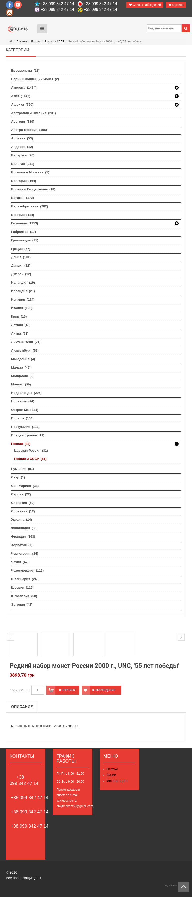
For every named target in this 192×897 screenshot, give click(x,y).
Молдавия (22, 376)
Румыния (22, 469)
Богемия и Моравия (30, 172)
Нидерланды (26, 393)
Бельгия (22, 164)
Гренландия (24, 240)
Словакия (23, 503)
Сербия (21, 494)
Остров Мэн (24, 410)
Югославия (24, 596)
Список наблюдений (145, 5)
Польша (22, 418)
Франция (23, 536)
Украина (21, 519)
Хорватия (21, 545)
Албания (22, 138)
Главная (21, 41)
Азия (20, 96)
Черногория (24, 553)
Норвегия (22, 401)
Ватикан (22, 198)
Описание (22, 706)
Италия (21, 308)
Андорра (22, 147)
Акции (111, 775)
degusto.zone (171, 885)
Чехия (20, 562)
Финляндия (24, 528)
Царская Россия (31, 450)
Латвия (20, 325)
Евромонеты (25, 70)
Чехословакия (27, 570)
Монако (21, 384)
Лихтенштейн (25, 342)
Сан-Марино (25, 486)
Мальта (21, 367)
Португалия (25, 427)
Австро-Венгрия (29, 130)
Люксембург (25, 350)
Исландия (23, 291)
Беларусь (22, 155)
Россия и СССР (54, 41)
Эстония (21, 604)
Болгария (23, 181)
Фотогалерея (117, 781)
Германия (24, 223)
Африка (22, 105)
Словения (23, 511)
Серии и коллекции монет (35, 79)
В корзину (61, 690)
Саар (18, 477)
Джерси (21, 274)
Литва (19, 333)
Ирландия (23, 282)
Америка (24, 88)
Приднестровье (27, 435)
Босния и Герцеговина (33, 189)
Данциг (20, 265)
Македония (23, 359)
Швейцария (25, 579)
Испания (22, 299)
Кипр (19, 316)
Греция (20, 249)
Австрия (22, 121)
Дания (21, 257)
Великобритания (29, 206)
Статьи (112, 769)
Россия (35, 41)
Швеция (22, 587)
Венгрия (22, 215)
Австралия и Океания (33, 113)
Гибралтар (23, 232)
